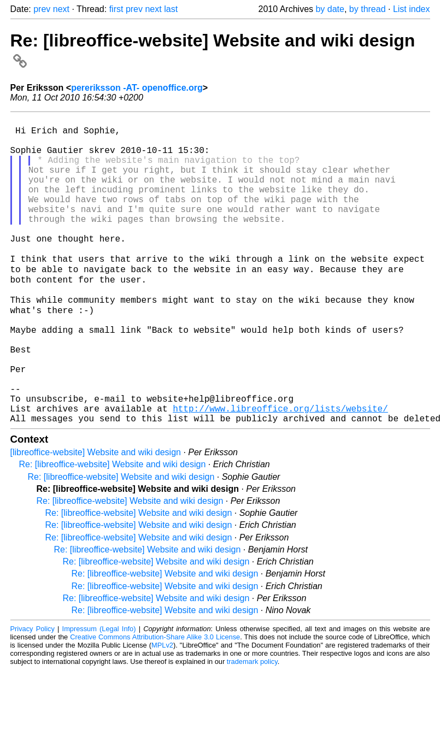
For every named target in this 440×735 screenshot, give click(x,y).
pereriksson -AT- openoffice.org (137, 87)
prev (41, 9)
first (116, 9)
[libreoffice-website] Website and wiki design (95, 517)
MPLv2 (162, 710)
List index (411, 9)
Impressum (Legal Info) (99, 694)
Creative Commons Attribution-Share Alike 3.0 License (155, 702)
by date (329, 9)
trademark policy (252, 726)
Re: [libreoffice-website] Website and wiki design (112, 529)
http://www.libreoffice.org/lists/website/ (280, 471)
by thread (367, 9)
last (171, 9)
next (61, 9)
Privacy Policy (32, 694)
